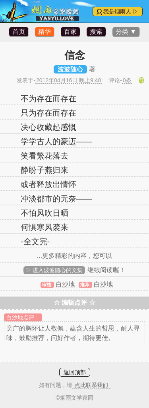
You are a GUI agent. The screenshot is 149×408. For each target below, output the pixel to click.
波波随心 (70, 69)
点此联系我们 (91, 385)
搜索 (96, 31)
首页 (18, 31)
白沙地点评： (23, 317)
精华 (44, 31)
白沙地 (65, 284)
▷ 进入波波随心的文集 (54, 270)
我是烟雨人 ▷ (120, 11)
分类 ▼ (126, 31)
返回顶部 (75, 372)
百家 (70, 31)
